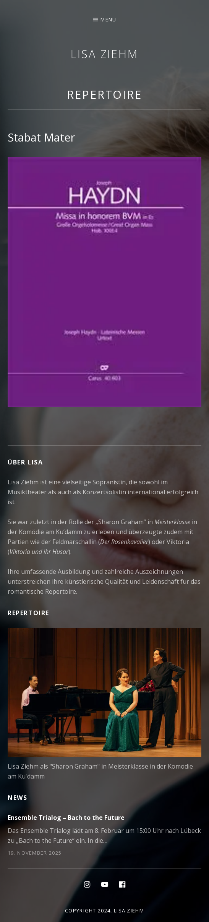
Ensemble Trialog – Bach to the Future (66, 817)
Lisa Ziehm (104, 53)
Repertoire (104, 94)
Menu (108, 19)
